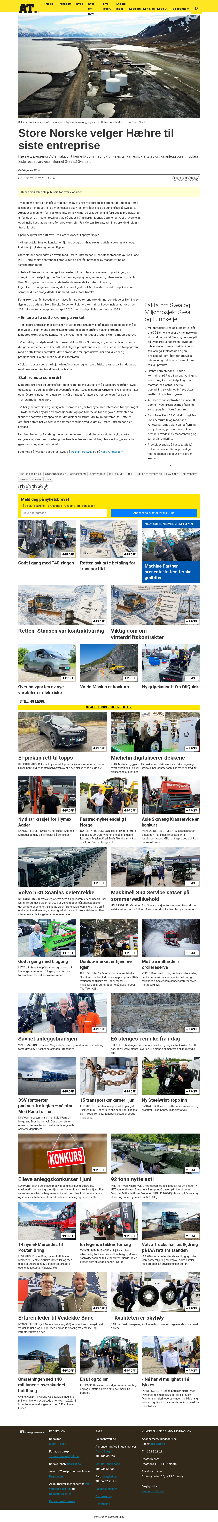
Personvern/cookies (62, 1501)
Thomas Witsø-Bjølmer (64, 1456)
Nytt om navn (91, 8)
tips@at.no (74, 1464)
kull (130, 474)
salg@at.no (110, 1476)
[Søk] (196, 8)
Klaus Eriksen (57, 1443)
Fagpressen (56, 1476)
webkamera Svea (81, 451)
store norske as (55, 474)
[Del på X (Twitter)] (180, 178)
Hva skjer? (107, 6)
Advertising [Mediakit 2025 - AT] (103, 1503)
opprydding (97, 474)
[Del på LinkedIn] (186, 178)
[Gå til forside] (28, 8)
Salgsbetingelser (106, 1488)
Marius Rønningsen (108, 1464)
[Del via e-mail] (191, 178)
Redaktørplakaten (60, 1493)
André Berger (104, 1451)
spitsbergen (78, 474)
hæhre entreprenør (149, 474)
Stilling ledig (121, 6)
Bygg (79, 3)
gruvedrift (190, 474)
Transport (64, 3)
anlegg (36, 479)
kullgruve (116, 474)
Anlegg (48, 3)
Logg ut (162, 8)
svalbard (172, 474)
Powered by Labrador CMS (109, 1517)
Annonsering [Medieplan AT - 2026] (104, 1496)
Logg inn (135, 8)
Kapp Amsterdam (112, 451)
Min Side (149, 8)
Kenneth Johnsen (153, 1491)
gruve (24, 479)
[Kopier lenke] (196, 178)
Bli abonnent (181, 8)
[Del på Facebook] (175, 178)
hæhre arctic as (30, 474)
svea (48, 479)
